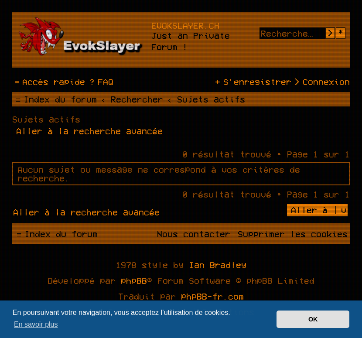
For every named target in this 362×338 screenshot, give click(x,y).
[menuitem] (100, 81)
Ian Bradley (217, 265)
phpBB (134, 280)
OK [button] (313, 319)
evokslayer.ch (185, 25)
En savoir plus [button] (36, 324)
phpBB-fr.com (212, 296)
